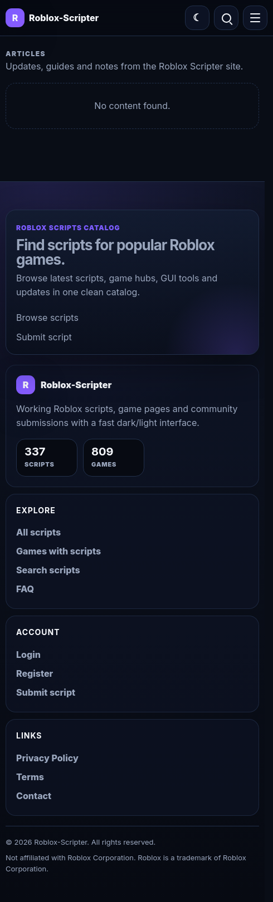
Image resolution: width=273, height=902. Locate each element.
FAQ (25, 588)
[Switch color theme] (197, 18)
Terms (30, 776)
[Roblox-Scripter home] (63, 384)
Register (34, 673)
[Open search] (226, 18)
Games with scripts (58, 551)
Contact (33, 795)
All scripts (38, 532)
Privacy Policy (47, 758)
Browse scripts (47, 317)
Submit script (44, 337)
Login (28, 654)
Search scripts (48, 570)
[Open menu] (255, 18)
